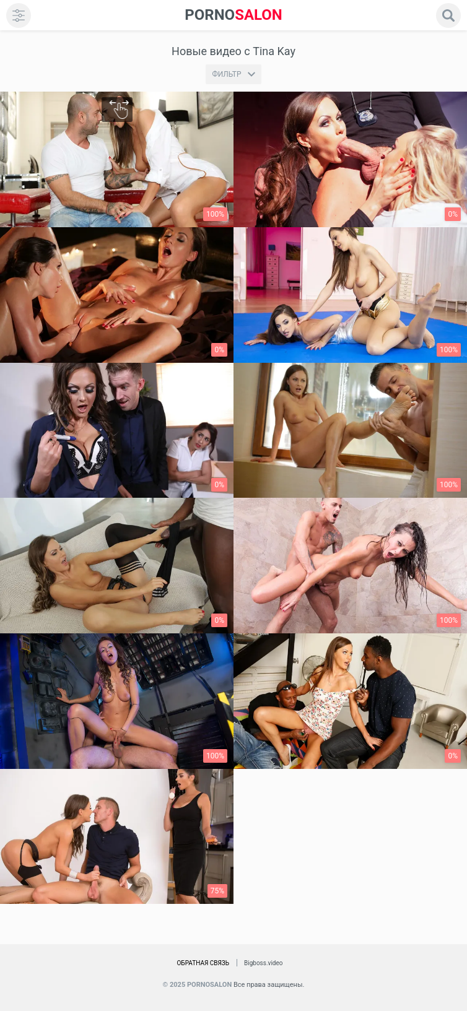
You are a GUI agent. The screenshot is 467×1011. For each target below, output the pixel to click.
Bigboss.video (263, 963)
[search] (448, 15)
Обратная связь (203, 963)
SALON (233, 15)
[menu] (18, 15)
